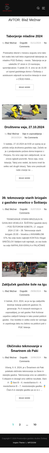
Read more (26, 92)
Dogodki (23, 48)
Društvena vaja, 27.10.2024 (24, 132)
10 (35, 430)
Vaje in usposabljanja (32, 139)
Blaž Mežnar (11, 48)
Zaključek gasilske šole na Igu (24, 290)
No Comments (31, 143)
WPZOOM (32, 448)
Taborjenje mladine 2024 (24, 41)
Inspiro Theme (19, 448)
